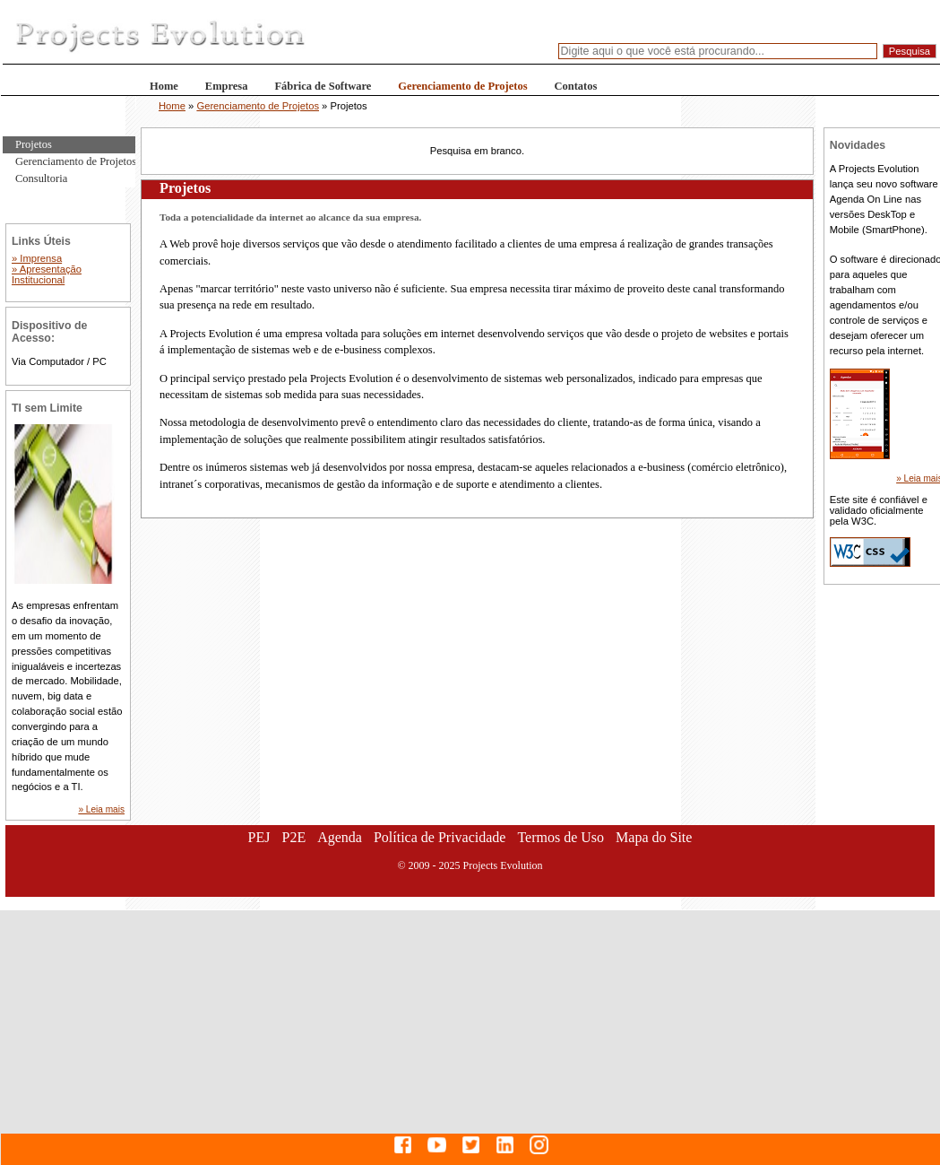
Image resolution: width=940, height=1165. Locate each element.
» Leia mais (101, 809)
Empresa (226, 86)
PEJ (259, 837)
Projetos (33, 144)
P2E (293, 837)
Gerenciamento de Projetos (462, 86)
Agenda (339, 837)
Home (164, 86)
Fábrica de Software (322, 86)
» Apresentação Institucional (47, 274)
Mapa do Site (654, 837)
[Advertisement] (470, 1035)
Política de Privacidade (440, 837)
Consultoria (41, 178)
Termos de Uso (560, 837)
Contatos (576, 86)
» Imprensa (37, 258)
